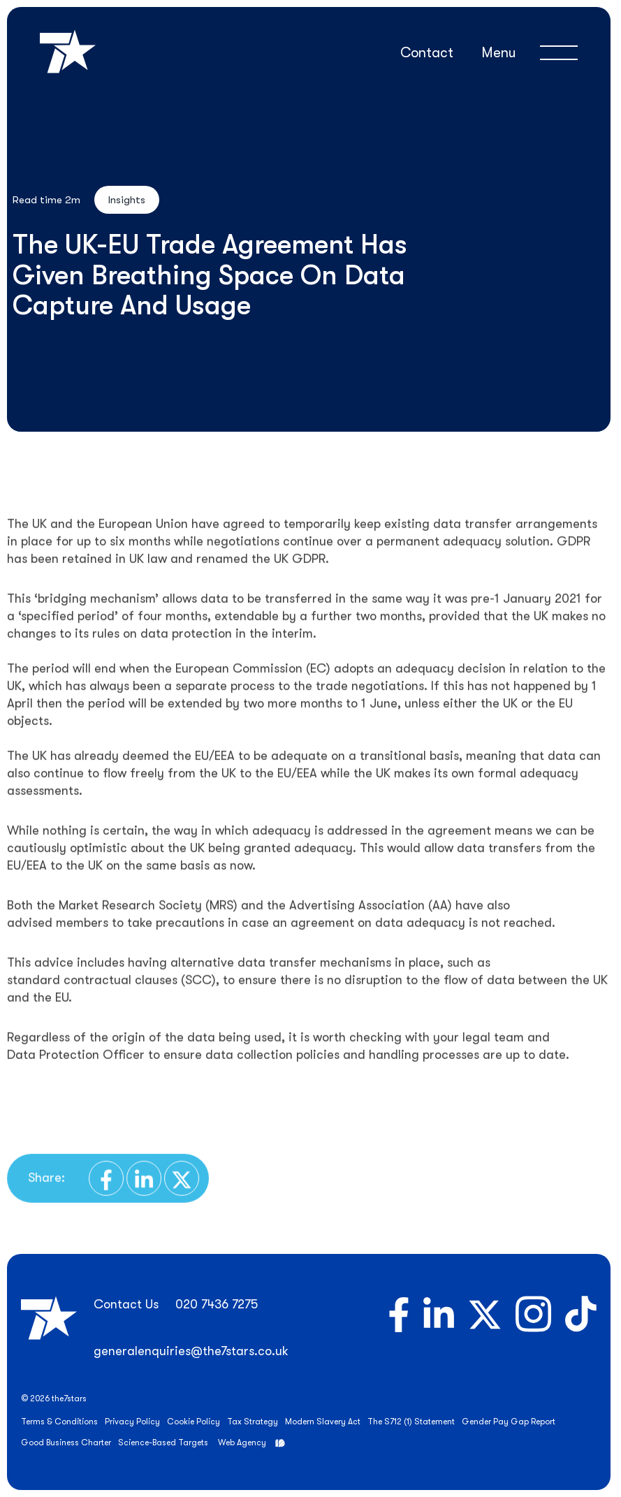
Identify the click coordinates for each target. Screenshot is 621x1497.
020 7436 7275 (216, 1304)
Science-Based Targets (163, 1442)
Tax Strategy (252, 1421)
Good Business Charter (66, 1442)
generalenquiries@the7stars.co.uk (191, 1351)
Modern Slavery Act (322, 1421)
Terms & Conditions (59, 1421)
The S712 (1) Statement (411, 1421)
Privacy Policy (132, 1421)
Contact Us (126, 1304)
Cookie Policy (193, 1421)
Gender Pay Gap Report (508, 1421)
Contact (426, 53)
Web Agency (242, 1442)
